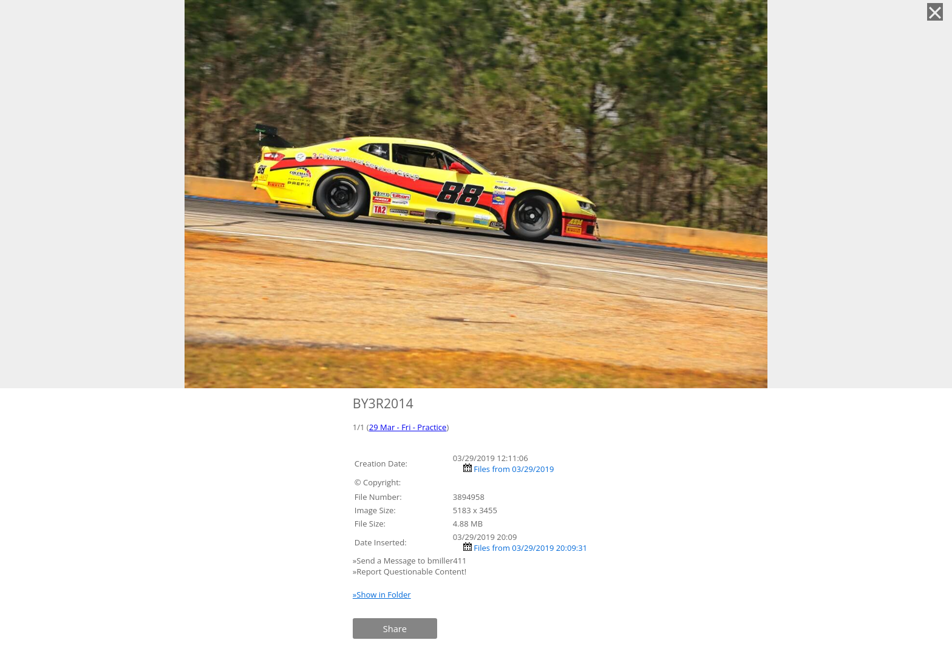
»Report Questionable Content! (409, 571)
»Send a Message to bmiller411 (411, 560)
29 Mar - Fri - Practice (408, 427)
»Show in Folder (382, 594)
